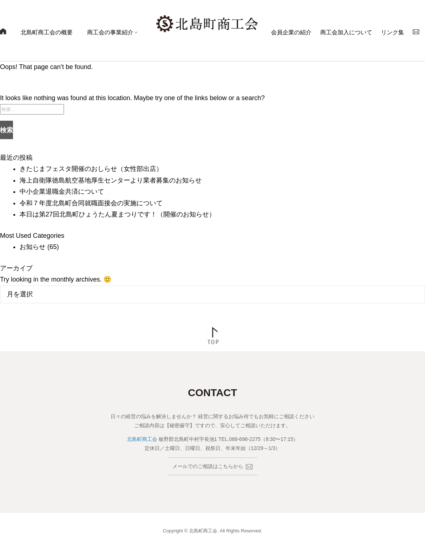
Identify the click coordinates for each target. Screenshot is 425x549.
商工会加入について (346, 32)
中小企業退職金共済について (62, 191)
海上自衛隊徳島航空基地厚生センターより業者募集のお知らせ (111, 180)
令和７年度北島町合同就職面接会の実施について (91, 203)
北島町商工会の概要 (47, 32)
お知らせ (33, 246)
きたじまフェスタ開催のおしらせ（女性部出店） (91, 168)
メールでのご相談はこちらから (212, 466)
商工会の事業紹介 (110, 32)
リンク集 (392, 32)
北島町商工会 (142, 439)
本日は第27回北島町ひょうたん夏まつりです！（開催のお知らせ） (121, 214)
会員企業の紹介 (291, 32)
